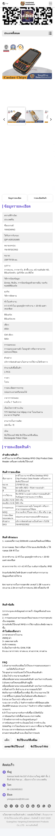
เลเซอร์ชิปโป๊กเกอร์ (14, 754)
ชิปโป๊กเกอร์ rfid (39, 754)
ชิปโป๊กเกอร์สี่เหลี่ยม (27, 747)
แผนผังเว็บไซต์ (33, 822)
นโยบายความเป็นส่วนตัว (14, 822)
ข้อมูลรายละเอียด (14, 198)
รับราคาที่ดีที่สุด (15, 188)
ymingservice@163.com (18, 806)
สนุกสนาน (40, 188)
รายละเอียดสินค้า (40, 198)
